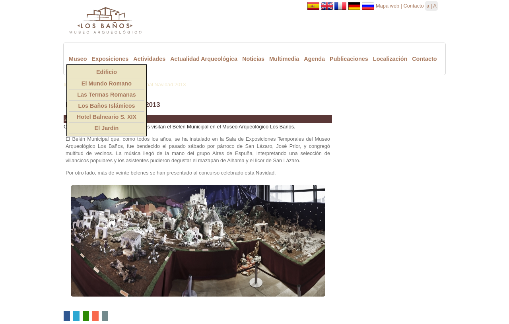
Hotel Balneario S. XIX (106, 117)
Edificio (106, 72)
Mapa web (387, 6)
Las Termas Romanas (106, 94)
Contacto (413, 6)
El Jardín (107, 128)
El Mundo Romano (107, 83)
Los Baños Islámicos (106, 106)
